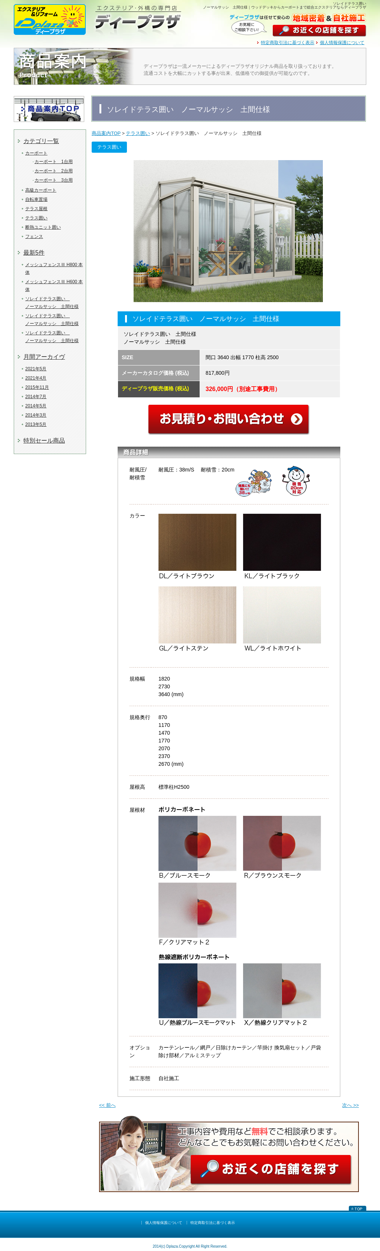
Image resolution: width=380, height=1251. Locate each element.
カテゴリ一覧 (41, 141)
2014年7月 (35, 396)
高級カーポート (40, 190)
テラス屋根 (36, 208)
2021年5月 (35, 368)
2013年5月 (35, 424)
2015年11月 (37, 387)
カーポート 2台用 (54, 170)
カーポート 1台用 (54, 161)
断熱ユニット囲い (43, 227)
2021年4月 (35, 378)
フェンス (34, 236)
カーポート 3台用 (54, 180)
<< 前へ (107, 1105)
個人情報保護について (342, 42)
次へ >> (350, 1105)
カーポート (36, 153)
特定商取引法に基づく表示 (287, 42)
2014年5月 (35, 405)
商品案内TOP (106, 133)
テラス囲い (36, 218)
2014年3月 (35, 415)
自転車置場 (36, 199)
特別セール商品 (44, 440)
